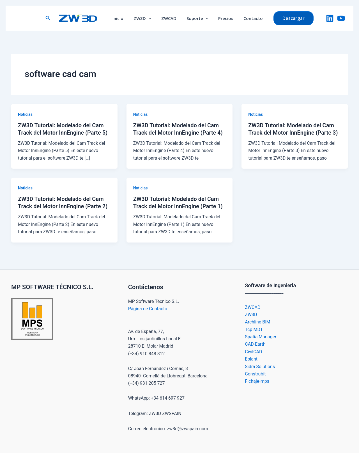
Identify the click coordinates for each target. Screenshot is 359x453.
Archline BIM (257, 322)
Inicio (122, 18)
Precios (223, 18)
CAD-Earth (255, 344)
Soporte (197, 18)
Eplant (251, 359)
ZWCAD (169, 18)
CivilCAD (253, 351)
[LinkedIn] (330, 18)
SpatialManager (260, 336)
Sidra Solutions (260, 366)
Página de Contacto (147, 308)
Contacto (249, 18)
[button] (52, 18)
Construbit (255, 374)
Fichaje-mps (257, 381)
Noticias (25, 114)
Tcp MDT (254, 329)
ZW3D (145, 18)
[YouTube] (341, 18)
